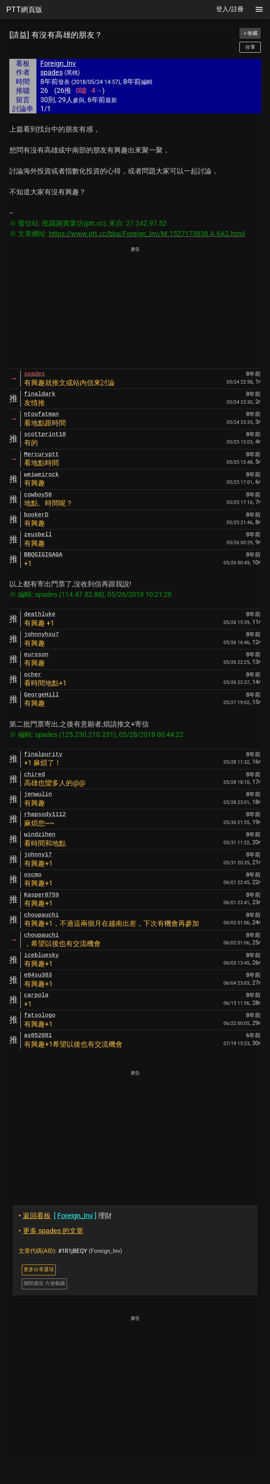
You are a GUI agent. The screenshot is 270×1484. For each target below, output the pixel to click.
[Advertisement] (135, 308)
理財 (65, 1216)
